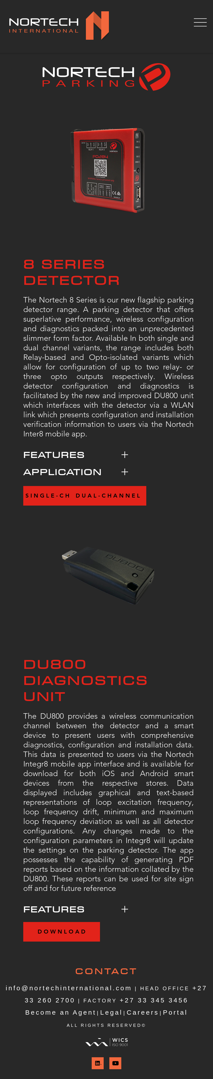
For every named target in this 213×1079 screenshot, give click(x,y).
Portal (175, 1012)
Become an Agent (60, 1012)
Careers (143, 1012)
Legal (111, 1012)
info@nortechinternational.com (69, 988)
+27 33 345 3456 (154, 1000)
